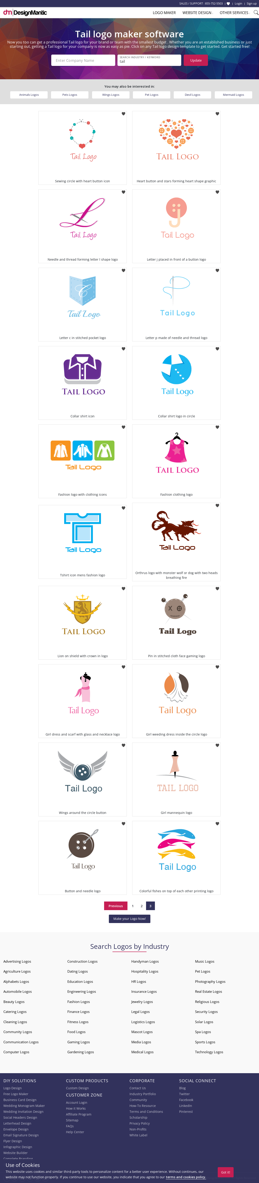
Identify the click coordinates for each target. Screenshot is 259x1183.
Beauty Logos (13, 1001)
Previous (116, 906)
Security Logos (206, 1011)
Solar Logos (204, 1021)
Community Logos (17, 1031)
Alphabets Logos (16, 981)
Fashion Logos (78, 1001)
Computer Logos (16, 1052)
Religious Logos (207, 1001)
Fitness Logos (77, 1021)
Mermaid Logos (233, 95)
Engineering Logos (81, 991)
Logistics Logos (143, 1021)
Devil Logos (192, 95)
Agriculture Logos (17, 971)
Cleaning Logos (15, 1021)
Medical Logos (142, 1052)
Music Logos (204, 961)
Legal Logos (140, 1011)
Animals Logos (29, 95)
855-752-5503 (214, 3)
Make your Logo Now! (129, 918)
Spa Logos (203, 1031)
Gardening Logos (80, 1052)
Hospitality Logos (144, 971)
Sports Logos (205, 1042)
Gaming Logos (78, 1042)
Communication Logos (21, 1042)
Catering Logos (15, 1011)
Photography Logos (210, 981)
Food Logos (76, 1031)
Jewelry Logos (142, 1001)
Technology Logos (209, 1052)
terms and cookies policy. (186, 1177)
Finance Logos (78, 1011)
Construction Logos (82, 961)
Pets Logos (69, 95)
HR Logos (138, 981)
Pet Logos (151, 95)
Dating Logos (77, 971)
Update (196, 60)
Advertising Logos (17, 961)
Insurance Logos (144, 991)
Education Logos (80, 981)
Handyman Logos (145, 961)
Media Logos (141, 1042)
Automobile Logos (17, 991)
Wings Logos (110, 95)
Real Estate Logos (208, 991)
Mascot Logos (142, 1031)
